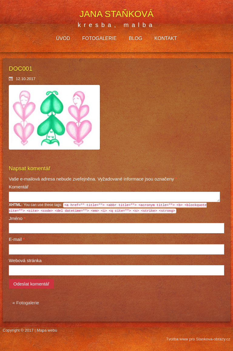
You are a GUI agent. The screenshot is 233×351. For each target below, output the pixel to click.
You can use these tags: (108, 208)
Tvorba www (177, 339)
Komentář (19, 186)
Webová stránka (25, 260)
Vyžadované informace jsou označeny (93, 178)
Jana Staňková (116, 14)
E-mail (17, 239)
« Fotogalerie (25, 302)
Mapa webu (47, 330)
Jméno (17, 218)
